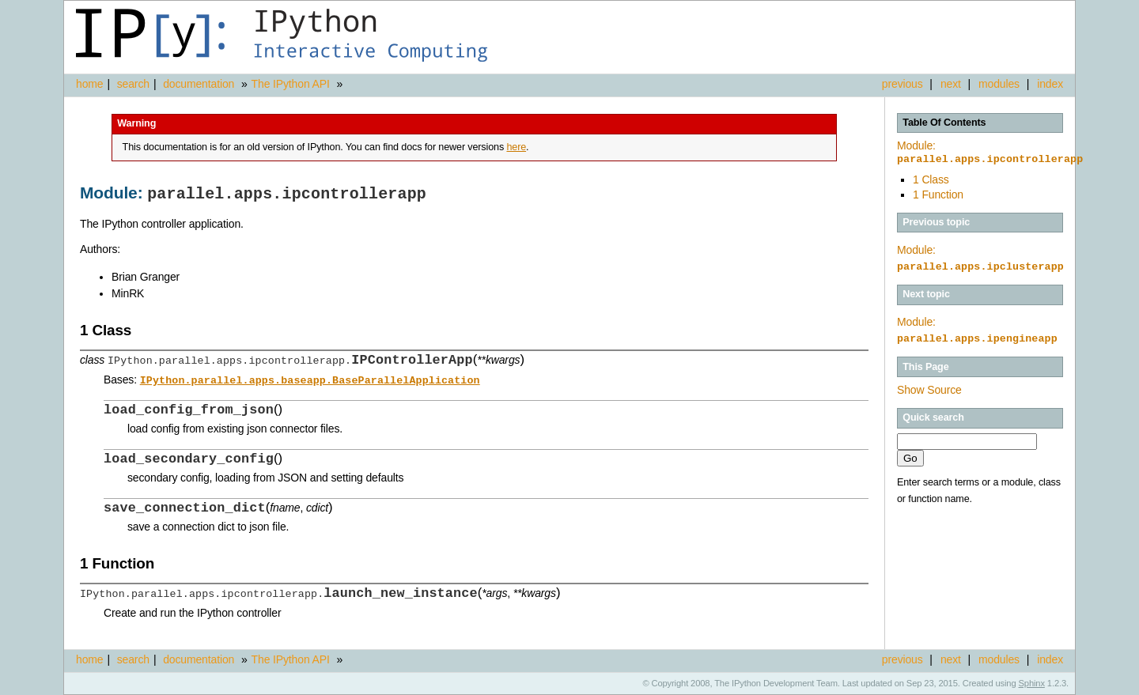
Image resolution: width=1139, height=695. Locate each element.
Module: (990, 152)
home (89, 83)
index (1050, 83)
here (516, 147)
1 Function (938, 194)
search (133, 83)
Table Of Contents (944, 122)
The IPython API (291, 83)
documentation (200, 83)
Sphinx (1032, 683)
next (950, 83)
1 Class (931, 179)
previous (902, 83)
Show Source (929, 389)
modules (999, 83)
